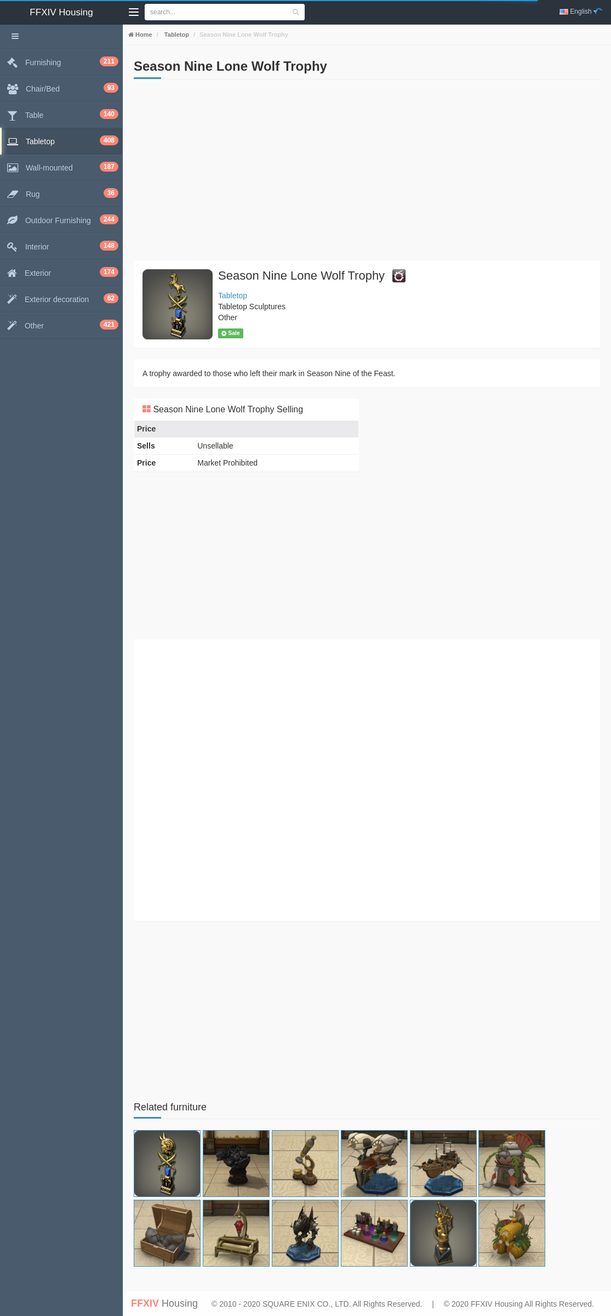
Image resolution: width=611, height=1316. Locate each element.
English (578, 11)
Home (143, 34)
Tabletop (176, 34)
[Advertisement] (367, 172)
